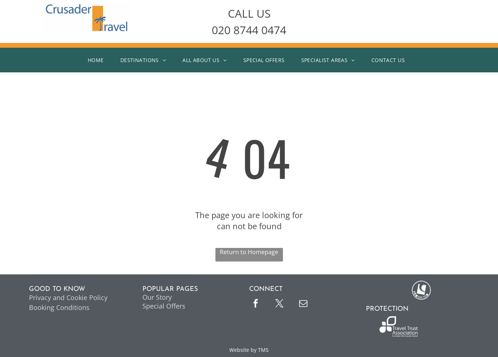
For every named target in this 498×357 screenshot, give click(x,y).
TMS (263, 349)
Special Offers (163, 306)
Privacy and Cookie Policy (68, 297)
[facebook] (256, 304)
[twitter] (279, 304)
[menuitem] (98, 60)
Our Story (157, 297)
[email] (303, 304)
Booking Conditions (59, 307)
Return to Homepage (249, 252)
